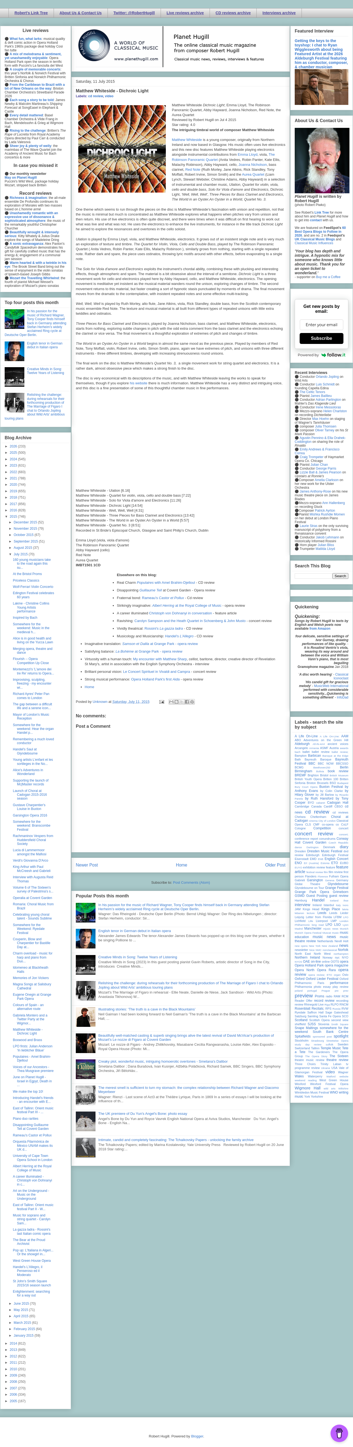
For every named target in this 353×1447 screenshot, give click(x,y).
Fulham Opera (339, 876)
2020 (14, 485)
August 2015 (23, 548)
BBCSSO (342, 763)
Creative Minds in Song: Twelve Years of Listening (137, 957)
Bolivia (320, 771)
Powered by (321, 355)
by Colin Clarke (331, 790)
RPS (328, 1008)
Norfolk (343, 950)
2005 (14, 1401)
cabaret (320, 802)
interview (302, 905)
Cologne (300, 828)
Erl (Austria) (311, 863)
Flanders (311, 876)
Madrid (299, 928)
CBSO (338, 806)
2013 (14, 1350)
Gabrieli (300, 880)
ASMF (324, 748)
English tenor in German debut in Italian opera (134, 931)
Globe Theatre (307, 884)
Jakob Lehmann (327, 537)
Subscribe (321, 338)
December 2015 (26, 522)
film (326, 872)
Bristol (324, 775)
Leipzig (299, 917)
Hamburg (301, 900)
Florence (323, 876)
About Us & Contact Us (81, 13)
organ (337, 974)
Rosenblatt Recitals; (309, 1008)
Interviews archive (279, 13)
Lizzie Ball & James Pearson (320, 472)
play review (340, 986)
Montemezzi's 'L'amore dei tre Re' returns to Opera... (33, 671)
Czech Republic (338, 842)
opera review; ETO (320, 974)
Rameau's (163, 598)
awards (344, 748)
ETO (334, 863)
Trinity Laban (330, 1064)
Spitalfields (303, 1036)
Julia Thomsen (325, 426)
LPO (329, 925)
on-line (316, 961)
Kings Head (311, 909)
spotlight (341, 1036)
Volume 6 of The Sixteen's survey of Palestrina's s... (33, 889)
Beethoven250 (321, 767)
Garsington (315, 880)
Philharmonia (303, 986)
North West (322, 953)
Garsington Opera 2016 (30, 815)
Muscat (326, 932)
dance (298, 847)
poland (299, 990)
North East (303, 953)
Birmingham (303, 771)
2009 (14, 1375)
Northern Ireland (307, 957)
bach (297, 751)
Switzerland (302, 1048)
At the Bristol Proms (27, 574)
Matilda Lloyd (325, 549)
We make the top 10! (28, 1092)
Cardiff (328, 806)
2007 (14, 1388)
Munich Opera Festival (308, 932)
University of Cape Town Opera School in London (32, 1158)
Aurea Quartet (253, 174)
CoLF (344, 824)
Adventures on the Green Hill (325, 740)
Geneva (329, 880)
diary (344, 847)
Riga (327, 1004)
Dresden (300, 851)
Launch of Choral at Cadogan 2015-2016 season (30, 795)
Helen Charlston (335, 411)
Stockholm (301, 1040)
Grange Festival (336, 888)
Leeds (321, 913)
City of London (327, 820)
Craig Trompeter (311, 457)
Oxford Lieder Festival (322, 979)
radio (329, 996)
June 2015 (22, 1303)
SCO (345, 1016)
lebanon (299, 913)
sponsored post (322, 1036)
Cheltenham (318, 816)
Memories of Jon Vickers (31, 978)
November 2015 (26, 529)
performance (339, 983)
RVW (345, 1008)
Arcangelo (301, 748)
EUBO (344, 863)
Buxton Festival (331, 787)
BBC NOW (326, 763)
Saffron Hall (315, 1012)
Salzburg (300, 1016)
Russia (336, 1008)
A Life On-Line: (330, 736)
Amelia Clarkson (326, 480)
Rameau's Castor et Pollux (32, 1135)
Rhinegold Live (313, 1004)
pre (336, 990)
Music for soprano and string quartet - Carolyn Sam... (31, 1219)
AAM (344, 736)
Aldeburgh (302, 744)
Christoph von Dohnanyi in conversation (180, 613)
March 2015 (23, 1323)
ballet (305, 751)
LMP (334, 921)
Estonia (325, 863)
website (343, 1076)
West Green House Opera (32, 1261)
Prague (326, 990)
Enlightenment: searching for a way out (31, 1293)
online (326, 961)
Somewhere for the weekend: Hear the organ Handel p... (33, 729)
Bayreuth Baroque (318, 759)
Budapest (342, 783)
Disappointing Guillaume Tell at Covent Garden (31, 1127)
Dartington (312, 847)
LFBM (338, 917)
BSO (333, 783)
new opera (301, 945)
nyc (337, 957)
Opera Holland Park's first (155, 679)
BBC (312, 763)
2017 (14, 504)
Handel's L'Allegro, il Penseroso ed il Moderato (27, 1271)
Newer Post (87, 865)
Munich (344, 928)
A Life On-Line (306, 736)
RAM (337, 996)
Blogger (197, 1436)
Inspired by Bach (25, 618)
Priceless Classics (26, 580)
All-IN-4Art (319, 743)
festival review (314, 872)
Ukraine (325, 1067)
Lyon (345, 924)
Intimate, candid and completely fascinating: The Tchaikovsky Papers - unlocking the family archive (175, 1140)
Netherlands (325, 941)
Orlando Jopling (327, 377)
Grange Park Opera (312, 892)
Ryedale (300, 1012)
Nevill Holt (341, 941)
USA (334, 1067)
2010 (14, 1369)
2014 (14, 1343)
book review (338, 771)
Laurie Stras (308, 526)
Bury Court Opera (306, 786)
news (343, 945)
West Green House (333, 1080)
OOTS (335, 961)
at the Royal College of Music (186, 605)
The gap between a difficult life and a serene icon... (32, 706)
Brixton (311, 783)
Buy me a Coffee (328, 277)
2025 (14, 453)
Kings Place (331, 909)
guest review (338, 896)
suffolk (330, 1044)
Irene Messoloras (328, 407)
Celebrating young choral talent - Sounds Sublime (32, 916)
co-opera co (330, 824)
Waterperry (315, 1076)
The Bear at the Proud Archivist (29, 1242)
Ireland (317, 905)
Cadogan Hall (337, 802)
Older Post (275, 865)
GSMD (300, 896)
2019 (14, 491)
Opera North (304, 970)
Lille (310, 921)
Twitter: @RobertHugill (134, 13)
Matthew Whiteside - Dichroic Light (28, 1031)
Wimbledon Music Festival (312, 1092)
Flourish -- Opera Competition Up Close (31, 661)
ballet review (320, 751)
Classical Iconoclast (341, 676)
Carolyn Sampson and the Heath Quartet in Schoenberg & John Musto (189, 621)
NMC (319, 949)
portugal (312, 990)
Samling (313, 1016)
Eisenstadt (301, 858)
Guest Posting (317, 896)
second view (339, 1020)
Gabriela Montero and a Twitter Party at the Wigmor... (30, 1019)
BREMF (300, 775)
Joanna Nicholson (253, 165)
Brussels (322, 783)
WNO (334, 1092)
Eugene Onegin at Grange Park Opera (32, 996)
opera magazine (336, 965)
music (335, 932)
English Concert (336, 859)
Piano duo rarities (25, 1119)
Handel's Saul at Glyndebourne (25, 751)
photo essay (322, 986)
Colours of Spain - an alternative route (28, 1007)
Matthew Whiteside (187, 140)
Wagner (343, 1072)
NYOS (298, 961)
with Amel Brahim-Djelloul (166, 582)
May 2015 (21, 1310)
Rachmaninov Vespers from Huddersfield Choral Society (33, 840)
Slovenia (323, 1024)
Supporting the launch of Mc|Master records (30, 782)
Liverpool (322, 921)
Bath (298, 759)
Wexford (300, 1084)
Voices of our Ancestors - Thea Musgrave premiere (33, 1069)
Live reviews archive (185, 13)
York (307, 1096)
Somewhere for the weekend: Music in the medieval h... (31, 628)
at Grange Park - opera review (160, 644)
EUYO (298, 867)
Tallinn (315, 1048)
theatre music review (309, 1060)
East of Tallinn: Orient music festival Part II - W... (33, 1207)
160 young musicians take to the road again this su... (32, 564)
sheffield (300, 1024)
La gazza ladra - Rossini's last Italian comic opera (32, 1231)
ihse (345, 900)
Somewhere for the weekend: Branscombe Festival (31, 826)
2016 (14, 510)
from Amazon (319, 628)
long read (318, 924)
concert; (343, 834)
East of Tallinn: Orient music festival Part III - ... (33, 1110)
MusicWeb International (331, 686)
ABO (298, 740)
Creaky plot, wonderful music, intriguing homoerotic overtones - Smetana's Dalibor (163, 1061)
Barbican (314, 756)
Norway (328, 957)
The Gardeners (319, 1052)
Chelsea (300, 816)
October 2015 (24, 535)
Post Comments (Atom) (191, 882)
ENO (298, 863)
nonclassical (330, 949)
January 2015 (24, 1335)
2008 (14, 1382)
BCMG (299, 767)
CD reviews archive (233, 13)
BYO (311, 802)
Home (89, 687)
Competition (322, 828)
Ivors (345, 905)
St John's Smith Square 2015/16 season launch (32, 1283)
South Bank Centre (330, 1032)
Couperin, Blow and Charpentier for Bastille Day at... (31, 943)
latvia (345, 909)
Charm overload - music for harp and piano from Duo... (33, 957)
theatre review (337, 1060)
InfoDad (342, 697)
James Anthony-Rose (315, 491)
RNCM (344, 1004)
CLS (308, 824)
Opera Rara (326, 970)
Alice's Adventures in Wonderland (28, 772)
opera (344, 961)
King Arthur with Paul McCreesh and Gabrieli (32, 869)
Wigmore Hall (307, 1088)
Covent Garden (314, 842)
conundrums (327, 838)
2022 (14, 472)
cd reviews (340, 812)
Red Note (192, 169)
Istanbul (328, 905)
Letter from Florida (319, 917)
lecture (311, 913)
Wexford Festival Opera (329, 1084)
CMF (316, 824)
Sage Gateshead (336, 1012)
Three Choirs (305, 1064)
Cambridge (302, 806)
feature (330, 867)
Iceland (334, 900)
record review (324, 1001)
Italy (338, 905)
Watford (330, 1076)
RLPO (334, 1004)
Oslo (345, 974)
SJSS (312, 1024)
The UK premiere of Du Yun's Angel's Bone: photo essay (142, 1114)
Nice (311, 949)
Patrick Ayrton (325, 510)
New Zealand (330, 945)
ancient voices (338, 743)
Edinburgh (312, 855)
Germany (342, 880)
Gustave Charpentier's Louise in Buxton (29, 807)
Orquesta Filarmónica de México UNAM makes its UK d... (33, 1145)
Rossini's (163, 628)
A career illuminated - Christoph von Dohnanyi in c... (32, 1180)
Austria (334, 748)
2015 (14, 516)
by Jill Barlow (325, 794)
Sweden (343, 1044)
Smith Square (339, 1024)
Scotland (301, 1020)
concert (343, 828)
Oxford (300, 979)
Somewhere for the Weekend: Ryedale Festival (29, 929)
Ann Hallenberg (333, 503)
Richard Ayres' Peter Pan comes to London (31, 696)
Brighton (313, 775)
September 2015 (26, 541)
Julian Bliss (326, 545)
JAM (298, 909)
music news (324, 937)
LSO (337, 925)
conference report (306, 838)
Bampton (300, 755)
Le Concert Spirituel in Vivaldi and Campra (156, 672)
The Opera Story (316, 1056)
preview (304, 995)
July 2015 (21, 554)
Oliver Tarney (324, 430)
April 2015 (21, 1316)
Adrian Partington (328, 400)
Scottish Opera (319, 1020)
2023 (14, 465)
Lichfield (300, 921)
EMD (313, 858)
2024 (14, 459)
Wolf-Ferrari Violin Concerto (33, 587)
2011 (14, 1363)
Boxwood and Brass (27, 1040)
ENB (320, 858)
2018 (14, 497)
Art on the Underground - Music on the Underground (31, 1195)
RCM (345, 996)
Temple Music (331, 1048)
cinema (313, 820)
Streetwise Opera (337, 1040)
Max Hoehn (320, 419)
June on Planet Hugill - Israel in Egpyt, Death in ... (32, 1081)
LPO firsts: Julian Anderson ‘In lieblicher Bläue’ (33, 1048)
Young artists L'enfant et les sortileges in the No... (33, 761)
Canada (316, 806)
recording (342, 1000)
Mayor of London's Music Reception (31, 716)
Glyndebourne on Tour (309, 887)
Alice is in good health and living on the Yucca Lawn (33, 640)
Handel (318, 900)
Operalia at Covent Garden (32, 898)
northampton (341, 953)
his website (138, 383)
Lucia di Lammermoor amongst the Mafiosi (29, 852)
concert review (314, 833)
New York (315, 945)
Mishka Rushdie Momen (327, 514)
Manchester (313, 928)
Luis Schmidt (325, 384)
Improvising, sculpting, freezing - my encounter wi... (32, 683)
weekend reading (306, 1080)
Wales (299, 1076)
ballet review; (340, 751)
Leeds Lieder (338, 913)
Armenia (314, 748)
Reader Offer (304, 1000)
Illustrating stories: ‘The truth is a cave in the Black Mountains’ (147, 1009)
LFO (345, 917)
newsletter (301, 949)
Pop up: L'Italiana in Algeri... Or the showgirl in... (33, 1252)
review (299, 1004)
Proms (319, 996)
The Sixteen (338, 1056)
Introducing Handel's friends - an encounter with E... (33, 1100)
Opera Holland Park (309, 965)
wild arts (329, 1088)
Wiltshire (343, 1088)
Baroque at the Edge (335, 755)
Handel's (179, 636)
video (109, 96)
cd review (95, 96)
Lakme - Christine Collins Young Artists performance (31, 607)
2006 (14, 1394)
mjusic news (330, 928)
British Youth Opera (308, 779)
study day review (308, 1044)
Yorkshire (317, 1096)
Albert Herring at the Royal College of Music (32, 1168)
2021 (14, 478)
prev (345, 990)
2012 (14, 1356)
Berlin (344, 767)
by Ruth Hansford (319, 798)
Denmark (329, 847)
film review (336, 872)
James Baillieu (321, 396)
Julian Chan (319, 465)
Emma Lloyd (247, 154)
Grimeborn (340, 892)
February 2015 (25, 1329)
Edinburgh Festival (335, 855)
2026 (14, 446)
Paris (320, 983)
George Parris (326, 468)
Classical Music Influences (314, 243)
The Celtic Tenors (312, 392)
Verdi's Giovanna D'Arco (30, 860)
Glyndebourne (338, 884)
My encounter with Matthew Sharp (160, 659)
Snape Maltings (306, 1028)
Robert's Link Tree (31, 13)
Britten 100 (330, 779)
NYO (345, 957)
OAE (306, 961)
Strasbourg (317, 1040)
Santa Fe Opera (330, 1016)
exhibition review (314, 867)
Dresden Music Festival (324, 851)
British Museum (339, 775)
